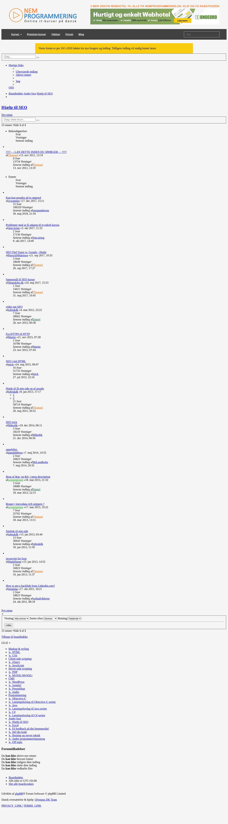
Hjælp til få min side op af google (25, 388)
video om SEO (14, 306)
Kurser (16, 34)
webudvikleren (41, 598)
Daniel (36, 319)
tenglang (13, 588)
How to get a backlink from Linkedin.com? (30, 585)
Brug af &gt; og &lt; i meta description (28, 476)
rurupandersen (41, 210)
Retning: (69, 618)
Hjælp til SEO (14, 107)
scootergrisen (15, 479)
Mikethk (13, 425)
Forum (69, 34)
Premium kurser (36, 34)
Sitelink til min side (17, 531)
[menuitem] (27, 71)
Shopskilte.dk (16, 282)
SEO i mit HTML (16, 361)
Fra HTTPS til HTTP (18, 334)
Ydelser (55, 34)
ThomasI (13, 155)
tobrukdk (13, 309)
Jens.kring (13, 228)
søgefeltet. (12, 449)
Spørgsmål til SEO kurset (20, 279)
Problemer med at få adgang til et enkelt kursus (32, 224)
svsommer (14, 200)
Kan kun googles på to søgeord (23, 197)
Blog (81, 34)
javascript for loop (16, 558)
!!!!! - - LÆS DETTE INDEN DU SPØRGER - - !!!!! (36, 152)
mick (11, 364)
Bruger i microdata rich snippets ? (25, 503)
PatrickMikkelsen (18, 255)
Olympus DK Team (46, 799)
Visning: (16, 618)
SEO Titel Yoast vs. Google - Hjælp (26, 252)
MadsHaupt (14, 561)
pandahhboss (15, 452)
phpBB (19, 793)
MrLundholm (40, 462)
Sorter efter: (43, 618)
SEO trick (11, 422)
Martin (12, 337)
